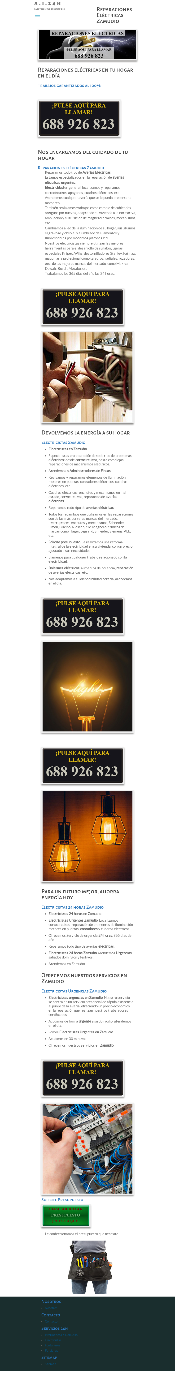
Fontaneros (52, 1345)
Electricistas (53, 1340)
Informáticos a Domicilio (61, 1335)
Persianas (51, 1350)
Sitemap (50, 1364)
